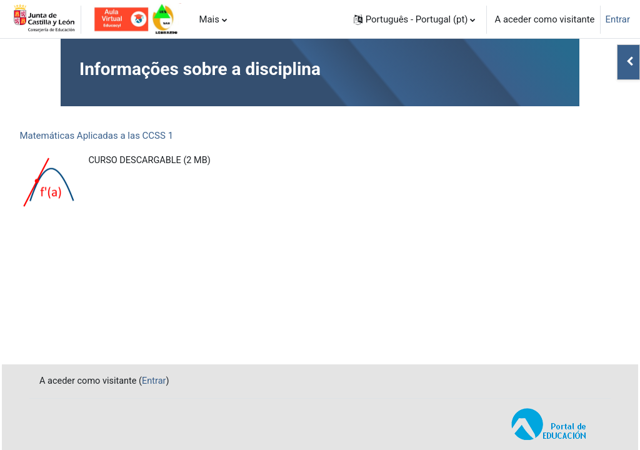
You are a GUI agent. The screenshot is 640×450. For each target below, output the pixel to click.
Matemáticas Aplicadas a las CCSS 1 (124, 135)
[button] (414, 19)
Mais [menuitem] (209, 19)
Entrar (618, 19)
